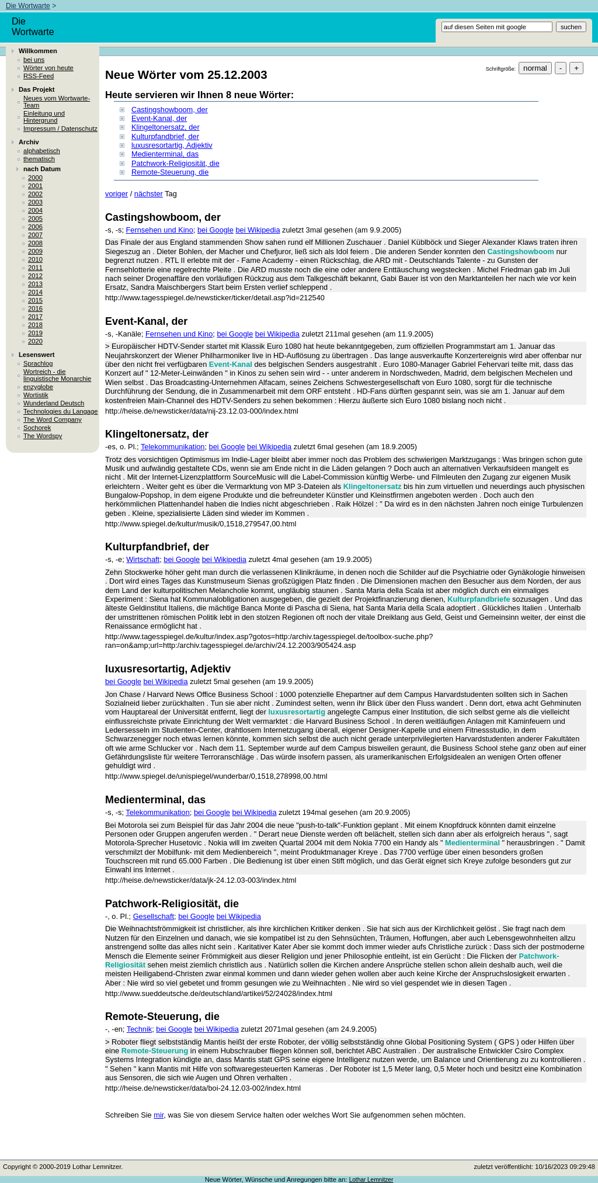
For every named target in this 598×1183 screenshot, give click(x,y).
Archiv (29, 141)
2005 (35, 218)
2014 (35, 292)
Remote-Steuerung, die (169, 172)
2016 (35, 308)
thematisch (39, 158)
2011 (35, 267)
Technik (139, 1029)
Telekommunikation (173, 446)
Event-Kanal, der (159, 118)
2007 (35, 234)
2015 (35, 300)
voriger (116, 193)
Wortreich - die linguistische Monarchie (57, 375)
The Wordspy (42, 435)
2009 (35, 251)
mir (159, 1115)
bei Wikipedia (257, 230)
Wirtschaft (142, 559)
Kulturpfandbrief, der (165, 136)
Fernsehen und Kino (159, 230)
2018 (35, 324)
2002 (35, 193)
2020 (35, 341)
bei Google (215, 230)
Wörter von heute (48, 67)
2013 (35, 283)
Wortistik (35, 394)
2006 (35, 226)
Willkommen (38, 50)
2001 (35, 185)
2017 (35, 316)
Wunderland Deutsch (53, 403)
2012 (35, 275)
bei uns (33, 59)
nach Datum (42, 168)
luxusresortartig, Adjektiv (172, 145)
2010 (35, 259)
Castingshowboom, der (169, 109)
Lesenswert (37, 354)
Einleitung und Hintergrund (44, 117)
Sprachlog (38, 363)
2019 (35, 332)
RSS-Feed (38, 75)
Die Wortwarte (28, 6)
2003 (35, 202)
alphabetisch (41, 150)
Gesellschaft (153, 916)
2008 (35, 243)
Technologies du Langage (60, 411)
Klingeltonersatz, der (165, 127)
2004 (35, 210)
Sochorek (37, 427)
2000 (35, 177)
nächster (148, 193)
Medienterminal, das (165, 154)
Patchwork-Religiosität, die (175, 163)
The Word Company (52, 419)
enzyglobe (38, 386)
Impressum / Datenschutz (60, 128)
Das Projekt (37, 89)
